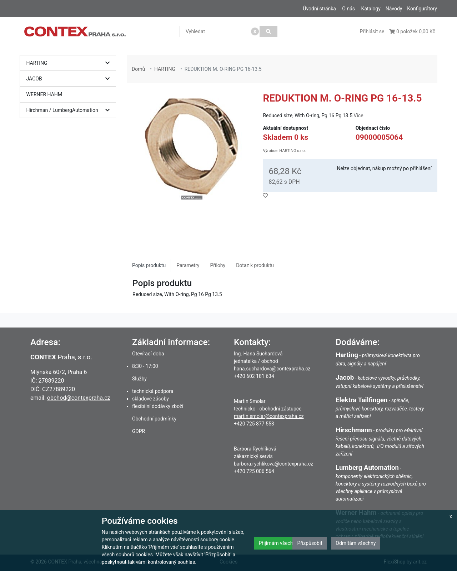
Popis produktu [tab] (149, 265)
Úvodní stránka (319, 8)
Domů (138, 69)
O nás (348, 8)
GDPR (138, 431)
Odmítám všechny (356, 543)
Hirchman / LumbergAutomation (69, 110)
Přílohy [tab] (217, 265)
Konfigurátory (422, 8)
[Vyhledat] (268, 31)
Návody (394, 8)
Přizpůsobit (309, 543)
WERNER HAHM (44, 94)
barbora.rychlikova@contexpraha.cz (273, 464)
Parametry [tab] (187, 265)
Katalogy (370, 8)
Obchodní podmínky (154, 419)
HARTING (69, 63)
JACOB (69, 79)
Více (358, 115)
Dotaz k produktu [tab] (255, 265)
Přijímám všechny (278, 543)
